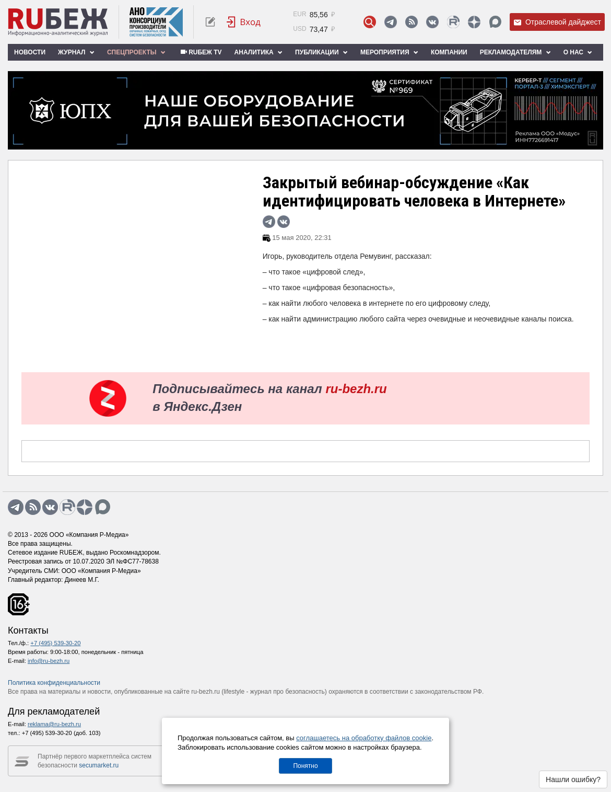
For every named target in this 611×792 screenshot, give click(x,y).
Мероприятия (389, 52)
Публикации (321, 52)
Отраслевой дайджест (557, 22)
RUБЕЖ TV (200, 52)
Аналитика (258, 52)
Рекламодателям (515, 52)
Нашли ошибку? (573, 779)
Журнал (76, 52)
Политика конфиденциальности (54, 682)
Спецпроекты (136, 52)
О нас (578, 52)
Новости (29, 52)
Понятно (305, 766)
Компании (449, 52)
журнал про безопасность (287, 691)
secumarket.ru (99, 765)
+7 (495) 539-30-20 (55, 643)
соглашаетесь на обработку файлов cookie (363, 738)
